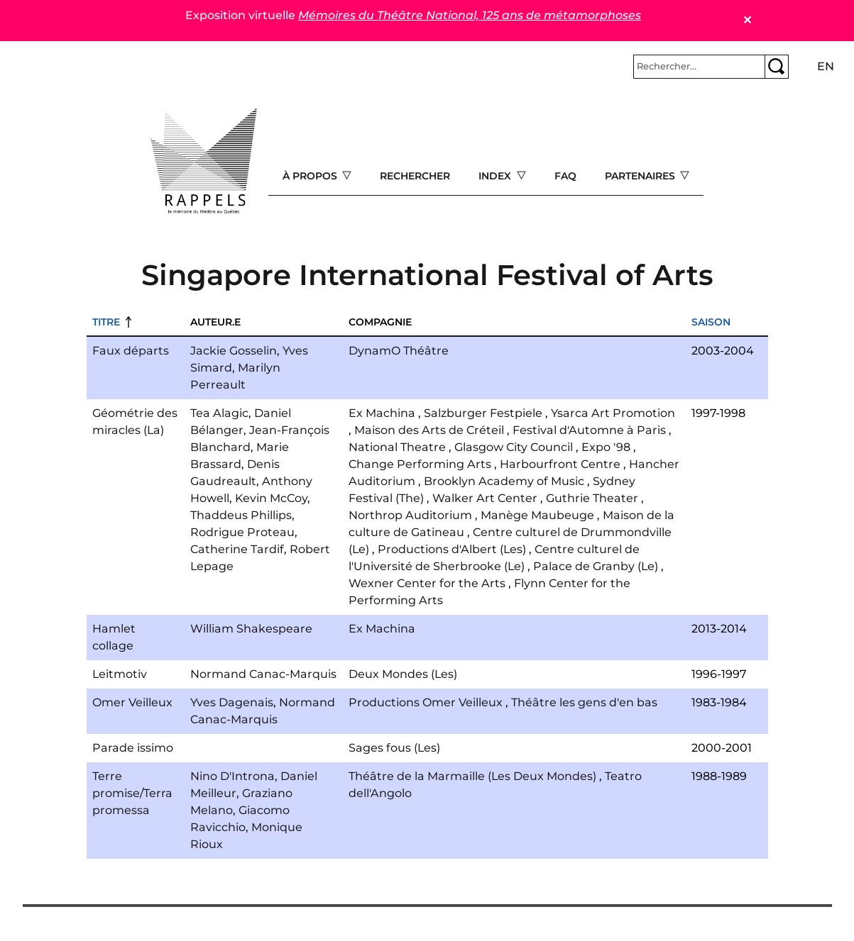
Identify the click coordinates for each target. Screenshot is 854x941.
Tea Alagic (219, 413)
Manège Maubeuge (537, 515)
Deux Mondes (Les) (403, 674)
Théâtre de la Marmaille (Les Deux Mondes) (472, 776)
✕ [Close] (747, 20)
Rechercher (415, 175)
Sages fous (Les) (394, 748)
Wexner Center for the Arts (427, 583)
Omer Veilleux (132, 702)
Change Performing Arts (420, 464)
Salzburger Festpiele (483, 413)
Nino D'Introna (232, 776)
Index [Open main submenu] (496, 175)
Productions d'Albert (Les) (452, 549)
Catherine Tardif (237, 549)
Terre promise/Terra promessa (132, 793)
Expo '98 (605, 447)
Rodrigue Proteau (242, 532)
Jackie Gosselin (233, 350)
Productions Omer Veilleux (426, 702)
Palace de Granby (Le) (595, 566)
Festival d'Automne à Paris (589, 430)
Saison (710, 322)
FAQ (565, 175)
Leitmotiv (119, 674)
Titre (106, 322)
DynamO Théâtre (399, 350)
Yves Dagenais (231, 702)
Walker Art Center (484, 498)
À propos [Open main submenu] (311, 175)
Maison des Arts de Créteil (429, 430)
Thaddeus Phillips (241, 515)
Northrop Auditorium (410, 515)
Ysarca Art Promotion (613, 413)
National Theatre (397, 447)
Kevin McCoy (271, 498)
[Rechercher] (699, 67)
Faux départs (130, 350)
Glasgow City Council (513, 447)
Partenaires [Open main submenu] (641, 175)
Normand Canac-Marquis (263, 674)
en (825, 66)
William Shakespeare (251, 628)
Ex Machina (382, 413)
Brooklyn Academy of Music (504, 481)
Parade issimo (132, 748)
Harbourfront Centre (560, 464)
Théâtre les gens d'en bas (584, 702)
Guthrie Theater (592, 498)
